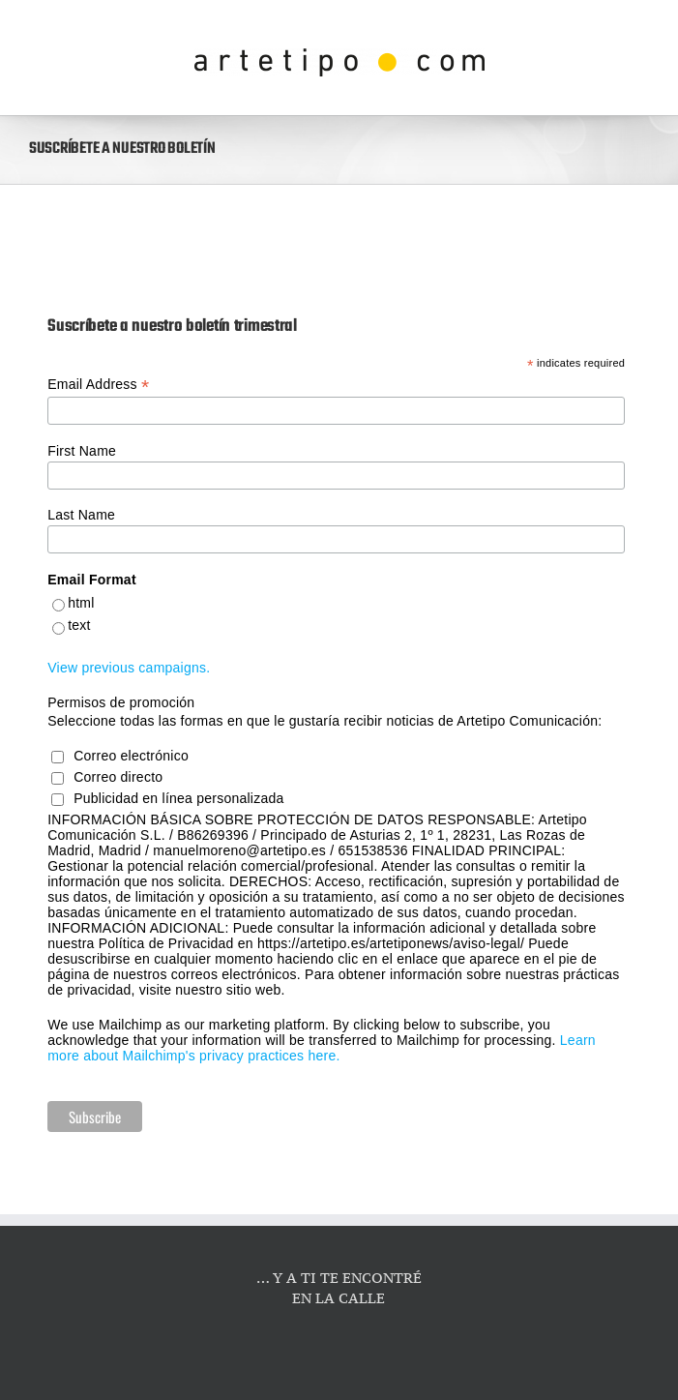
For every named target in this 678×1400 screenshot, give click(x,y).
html (81, 603)
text (79, 625)
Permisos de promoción (120, 702)
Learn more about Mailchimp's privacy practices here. (321, 1047)
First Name (81, 451)
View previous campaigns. (128, 667)
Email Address (98, 384)
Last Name (81, 514)
